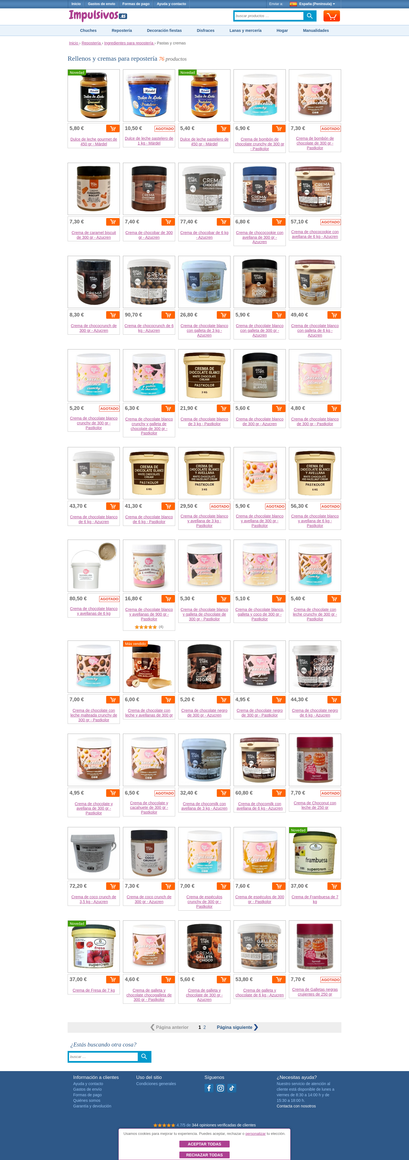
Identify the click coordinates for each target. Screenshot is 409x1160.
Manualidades (316, 30)
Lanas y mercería (245, 30)
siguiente (237, 1027)
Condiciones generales (156, 1083)
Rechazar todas (204, 1155)
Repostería (122, 30)
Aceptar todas (204, 1144)
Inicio (76, 4)
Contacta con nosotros (296, 1106)
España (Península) (312, 4)
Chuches (88, 30)
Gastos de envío (101, 4)
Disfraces (206, 30)
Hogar (282, 30)
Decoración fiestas (164, 30)
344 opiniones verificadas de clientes (224, 1125)
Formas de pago (135, 4)
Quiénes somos (86, 1100)
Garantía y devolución (92, 1106)
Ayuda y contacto (171, 4)
